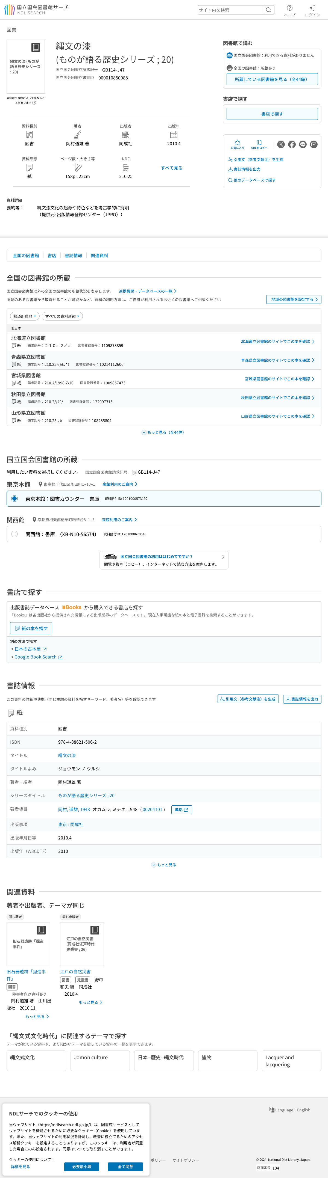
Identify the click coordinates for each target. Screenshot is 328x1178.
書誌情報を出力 (244, 169)
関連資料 (99, 255)
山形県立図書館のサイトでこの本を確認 (279, 416)
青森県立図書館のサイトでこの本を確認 (279, 360)
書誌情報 (73, 255)
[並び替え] (25, 316)
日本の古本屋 (30, 648)
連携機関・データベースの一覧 (149, 291)
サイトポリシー (185, 1160)
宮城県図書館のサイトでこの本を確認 (281, 379)
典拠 (182, 809)
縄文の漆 (67, 755)
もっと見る (38, 1016)
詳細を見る (20, 1166)
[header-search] (236, 9)
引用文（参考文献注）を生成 (255, 159)
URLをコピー (259, 144)
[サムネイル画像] (29, 944)
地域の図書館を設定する (295, 299)
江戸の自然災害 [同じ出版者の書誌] (75, 971)
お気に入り (237, 144)
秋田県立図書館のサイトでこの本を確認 (279, 397)
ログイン (312, 10)
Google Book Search (38, 656)
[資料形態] (62, 316)
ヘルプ (289, 10)
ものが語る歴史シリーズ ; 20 (86, 795)
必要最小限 (81, 1166)
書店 (52, 255)
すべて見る (172, 167)
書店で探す (272, 114)
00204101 (152, 809)
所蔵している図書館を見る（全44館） (272, 79)
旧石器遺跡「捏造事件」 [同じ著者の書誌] (26, 975)
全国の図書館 (26, 255)
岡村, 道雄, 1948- (75, 809)
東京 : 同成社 (70, 824)
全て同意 (125, 1166)
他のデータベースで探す (252, 180)
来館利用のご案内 (120, 484)
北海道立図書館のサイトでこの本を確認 (279, 341)
